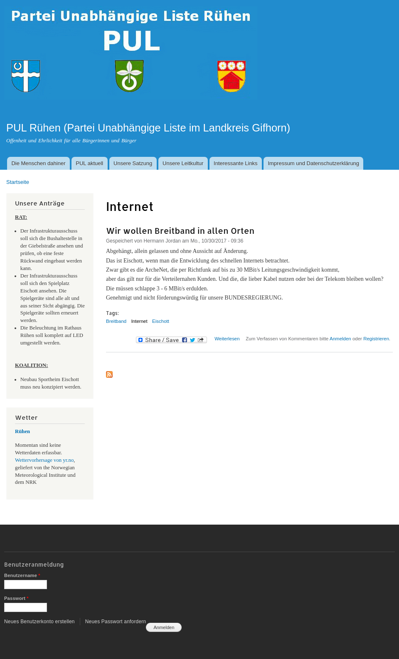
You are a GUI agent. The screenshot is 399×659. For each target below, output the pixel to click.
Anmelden (340, 338)
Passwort (16, 598)
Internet (139, 321)
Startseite (17, 182)
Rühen (22, 431)
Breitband (116, 321)
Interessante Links (236, 163)
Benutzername (22, 575)
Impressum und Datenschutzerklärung (313, 163)
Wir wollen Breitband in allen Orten (180, 230)
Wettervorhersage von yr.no (44, 460)
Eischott (160, 321)
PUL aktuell (89, 163)
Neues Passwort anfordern (115, 621)
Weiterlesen (226, 338)
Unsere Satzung (132, 163)
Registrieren (376, 338)
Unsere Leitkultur (183, 163)
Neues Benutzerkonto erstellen (39, 621)
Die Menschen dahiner (38, 163)
